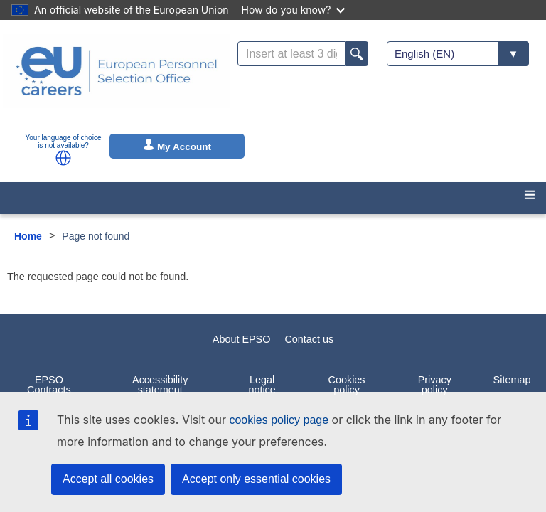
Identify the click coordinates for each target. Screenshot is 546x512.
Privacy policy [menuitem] (434, 384)
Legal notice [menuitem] (261, 384)
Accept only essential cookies (256, 479)
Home (28, 236)
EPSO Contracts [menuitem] (49, 384)
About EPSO (242, 339)
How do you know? (294, 10)
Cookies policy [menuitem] (346, 384)
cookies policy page (278, 420)
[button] (63, 157)
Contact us (308, 339)
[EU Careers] (116, 80)
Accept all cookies (108, 479)
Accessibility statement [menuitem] (160, 384)
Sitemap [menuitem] (512, 379)
